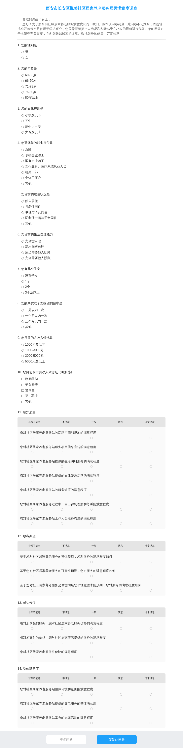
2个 (27, 286)
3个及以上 (32, 292)
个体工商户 (33, 177)
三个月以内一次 (36, 321)
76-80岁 (30, 92)
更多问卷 (66, 739)
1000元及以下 (35, 344)
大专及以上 (33, 132)
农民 (28, 149)
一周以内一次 (34, 310)
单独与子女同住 (36, 212)
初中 (28, 120)
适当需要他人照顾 (38, 252)
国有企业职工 (34, 161)
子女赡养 (31, 384)
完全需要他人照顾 (38, 258)
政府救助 (31, 379)
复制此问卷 (117, 739)
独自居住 (31, 201)
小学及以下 (33, 115)
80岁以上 (31, 97)
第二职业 (31, 395)
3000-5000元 (34, 355)
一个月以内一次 (36, 315)
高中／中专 (33, 126)
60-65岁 (30, 75)
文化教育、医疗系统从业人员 (45, 166)
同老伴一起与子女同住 (41, 218)
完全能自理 (33, 241)
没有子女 (31, 275)
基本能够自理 (34, 246)
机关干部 (31, 172)
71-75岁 (30, 86)
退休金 (30, 390)
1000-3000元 (34, 350)
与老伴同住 (33, 206)
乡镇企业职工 (34, 155)
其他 (28, 183)
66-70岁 (30, 80)
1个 (27, 281)
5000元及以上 (35, 361)
